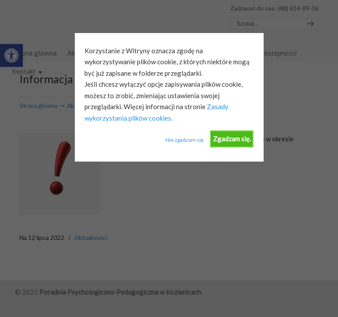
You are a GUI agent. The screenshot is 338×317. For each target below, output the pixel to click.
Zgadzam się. (232, 139)
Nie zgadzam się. (185, 139)
